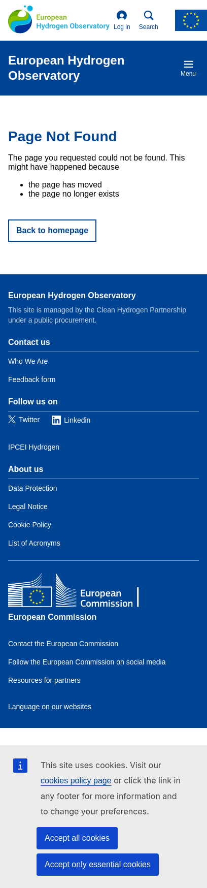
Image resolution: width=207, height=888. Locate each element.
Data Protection (32, 488)
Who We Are (28, 361)
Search (148, 20)
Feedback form (31, 379)
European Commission (52, 617)
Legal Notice (28, 506)
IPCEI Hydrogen (33, 447)
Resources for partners (44, 680)
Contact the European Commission (63, 644)
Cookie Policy (29, 525)
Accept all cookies (77, 838)
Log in (122, 20)
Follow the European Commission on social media (86, 662)
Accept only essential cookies (98, 864)
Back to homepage (52, 230)
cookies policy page (76, 780)
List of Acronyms (34, 543)
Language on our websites (49, 707)
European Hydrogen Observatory (72, 295)
